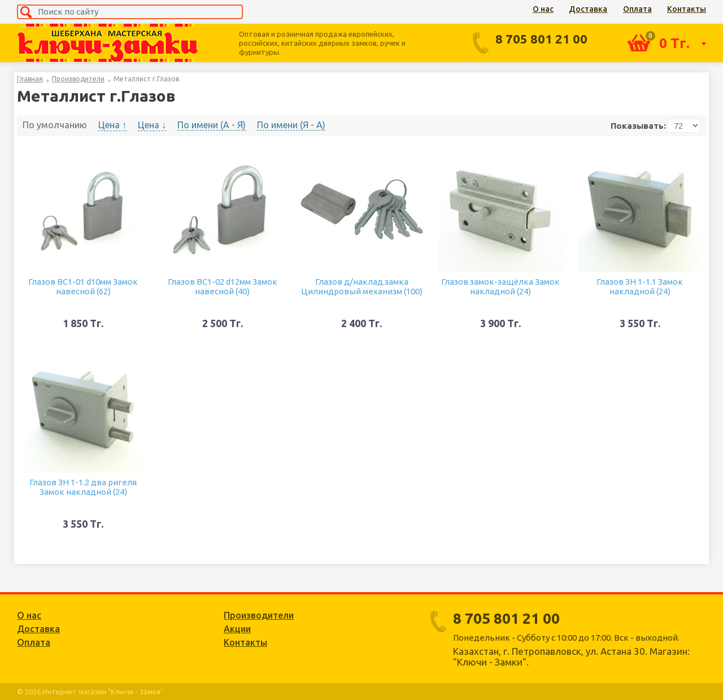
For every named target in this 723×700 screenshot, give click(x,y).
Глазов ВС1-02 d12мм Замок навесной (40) (222, 286)
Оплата (637, 9)
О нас (543, 9)
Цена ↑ (112, 125)
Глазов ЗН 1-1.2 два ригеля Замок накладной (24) (83, 487)
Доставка (588, 9)
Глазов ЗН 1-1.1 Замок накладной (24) (639, 286)
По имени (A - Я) (211, 125)
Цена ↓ (152, 125)
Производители (78, 78)
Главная (30, 78)
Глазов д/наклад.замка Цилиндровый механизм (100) (362, 286)
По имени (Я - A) (291, 125)
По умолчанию (55, 125)
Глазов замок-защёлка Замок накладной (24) (500, 286)
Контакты (686, 9)
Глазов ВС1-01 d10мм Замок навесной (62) (83, 286)
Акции (237, 629)
